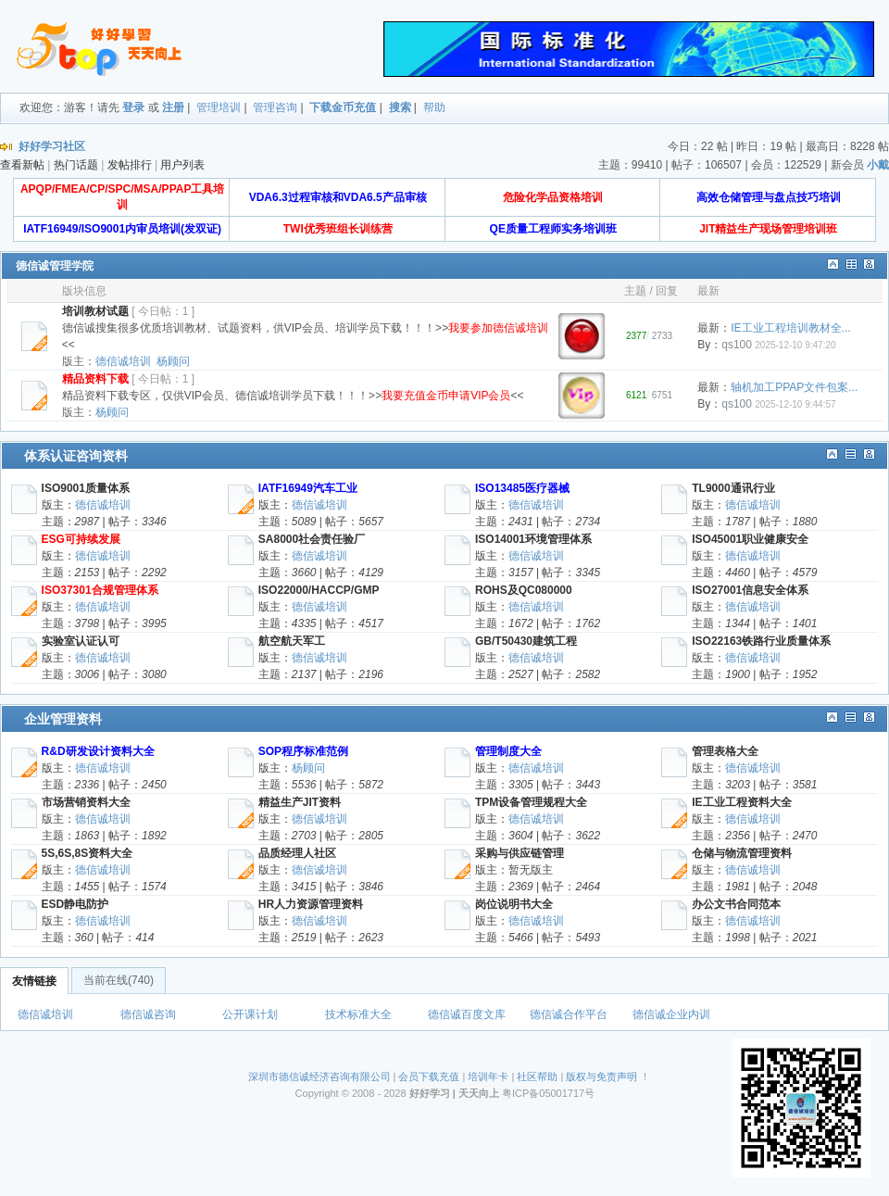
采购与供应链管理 (519, 853)
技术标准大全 (358, 1014)
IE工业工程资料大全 (741, 802)
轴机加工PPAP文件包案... (794, 387)
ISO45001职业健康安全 (750, 539)
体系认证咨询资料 (76, 455)
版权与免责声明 (601, 1076)
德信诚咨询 (148, 1014)
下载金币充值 (342, 107)
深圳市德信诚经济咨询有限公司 (319, 1076)
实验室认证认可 (80, 641)
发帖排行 (129, 164)
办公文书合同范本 (736, 904)
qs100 (736, 344)
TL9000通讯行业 (733, 488)
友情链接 (34, 981)
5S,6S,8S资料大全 (87, 853)
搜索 (400, 107)
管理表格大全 (725, 751)
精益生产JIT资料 (299, 802)
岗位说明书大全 (514, 904)
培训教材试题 (95, 311)
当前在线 (118, 980)
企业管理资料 (63, 718)
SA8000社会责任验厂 (311, 539)
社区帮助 (537, 1076)
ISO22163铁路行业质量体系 (761, 641)
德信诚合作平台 (568, 1014)
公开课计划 (250, 1014)
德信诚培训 (123, 361)
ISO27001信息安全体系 (750, 590)
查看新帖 (22, 164)
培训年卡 (488, 1076)
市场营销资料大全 (86, 802)
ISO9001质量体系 (86, 488)
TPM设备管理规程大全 (531, 802)
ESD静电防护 (75, 904)
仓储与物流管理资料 (742, 853)
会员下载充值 (428, 1076)
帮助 (434, 107)
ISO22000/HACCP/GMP (319, 590)
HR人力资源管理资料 (310, 904)
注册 (173, 107)
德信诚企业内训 (671, 1014)
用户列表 (182, 164)
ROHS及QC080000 (523, 590)
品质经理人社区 (297, 853)
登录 (133, 107)
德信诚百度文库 (467, 1014)
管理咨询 (275, 107)
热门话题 (76, 164)
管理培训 (218, 107)
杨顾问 (173, 361)
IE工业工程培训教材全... (790, 327)
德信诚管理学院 (55, 265)
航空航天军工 (291, 641)
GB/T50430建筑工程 (526, 641)
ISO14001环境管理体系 (533, 539)
